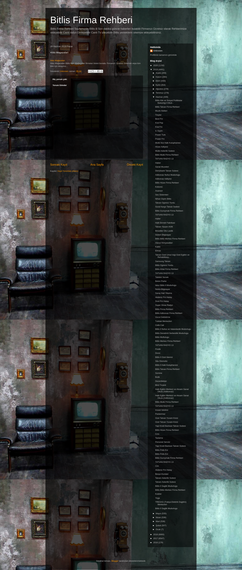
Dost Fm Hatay (162, 301)
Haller (157, 218)
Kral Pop (159, 123)
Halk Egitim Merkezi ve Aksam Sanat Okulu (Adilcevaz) (172, 390)
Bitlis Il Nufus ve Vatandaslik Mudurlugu (173, 329)
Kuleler (158, 494)
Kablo (157, 247)
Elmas (158, 251)
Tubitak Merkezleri (163, 321)
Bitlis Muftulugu (162, 337)
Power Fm (159, 139)
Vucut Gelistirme (162, 317)
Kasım (159, 77)
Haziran (159, 97)
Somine (158, 373)
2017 (155, 538)
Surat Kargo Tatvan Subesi (167, 207)
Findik (158, 349)
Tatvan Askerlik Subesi (165, 478)
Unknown (158, 51)
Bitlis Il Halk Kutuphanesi (166, 365)
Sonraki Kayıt (58, 164)
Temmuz (160, 93)
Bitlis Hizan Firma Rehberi (167, 183)
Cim (157, 466)
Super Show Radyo (164, 305)
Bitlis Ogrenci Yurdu (164, 265)
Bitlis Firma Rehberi (91, 20)
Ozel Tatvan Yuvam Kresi (166, 418)
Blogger (114, 561)
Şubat (159, 525)
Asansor (159, 191)
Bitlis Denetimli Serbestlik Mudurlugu (171, 333)
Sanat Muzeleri (162, 167)
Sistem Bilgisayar (163, 235)
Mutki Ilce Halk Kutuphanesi (167, 143)
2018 (155, 534)
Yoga (157, 498)
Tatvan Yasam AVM (164, 227)
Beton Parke (160, 281)
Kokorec (159, 187)
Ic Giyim (159, 131)
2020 (155, 65)
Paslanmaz (160, 414)
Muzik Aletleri (161, 111)
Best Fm (159, 119)
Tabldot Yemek (162, 277)
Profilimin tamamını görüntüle (163, 55)
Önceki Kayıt (135, 164)
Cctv (157, 434)
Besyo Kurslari (161, 474)
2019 (155, 69)
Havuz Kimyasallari (164, 243)
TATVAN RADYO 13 (164, 159)
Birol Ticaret (160, 385)
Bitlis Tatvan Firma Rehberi (167, 107)
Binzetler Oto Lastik (164, 231)
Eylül (158, 85)
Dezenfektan (161, 381)
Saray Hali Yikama (163, 293)
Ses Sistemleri (161, 195)
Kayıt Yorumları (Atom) (68, 171)
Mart (158, 521)
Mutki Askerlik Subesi (164, 151)
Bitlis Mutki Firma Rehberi (166, 155)
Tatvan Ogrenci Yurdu (165, 203)
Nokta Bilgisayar (162, 289)
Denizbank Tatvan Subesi (166, 171)
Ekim (158, 81)
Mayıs (159, 513)
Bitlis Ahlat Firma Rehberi (166, 269)
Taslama (159, 438)
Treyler (158, 115)
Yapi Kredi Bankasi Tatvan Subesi (170, 426)
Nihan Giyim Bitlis (163, 199)
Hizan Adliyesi (161, 147)
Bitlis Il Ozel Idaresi (164, 357)
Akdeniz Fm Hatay (163, 297)
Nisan (159, 517)
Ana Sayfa (97, 164)
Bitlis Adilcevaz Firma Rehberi (168, 313)
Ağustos (160, 89)
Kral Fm (158, 127)
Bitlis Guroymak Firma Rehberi (169, 211)
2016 (155, 542)
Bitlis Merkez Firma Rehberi (167, 341)
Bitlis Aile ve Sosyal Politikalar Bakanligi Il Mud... (168, 101)
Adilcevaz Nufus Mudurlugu (167, 175)
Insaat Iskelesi (161, 410)
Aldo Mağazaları (57, 60)
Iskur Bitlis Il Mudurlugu (165, 285)
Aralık (159, 73)
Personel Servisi (162, 442)
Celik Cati (159, 325)
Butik (157, 377)
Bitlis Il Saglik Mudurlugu (166, 486)
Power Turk (160, 135)
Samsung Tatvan (162, 261)
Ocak (158, 529)
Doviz (157, 353)
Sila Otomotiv (161, 361)
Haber (158, 163)
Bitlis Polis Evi (161, 450)
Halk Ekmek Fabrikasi (165, 223)
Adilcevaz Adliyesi (163, 179)
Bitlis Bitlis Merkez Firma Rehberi (170, 239)
